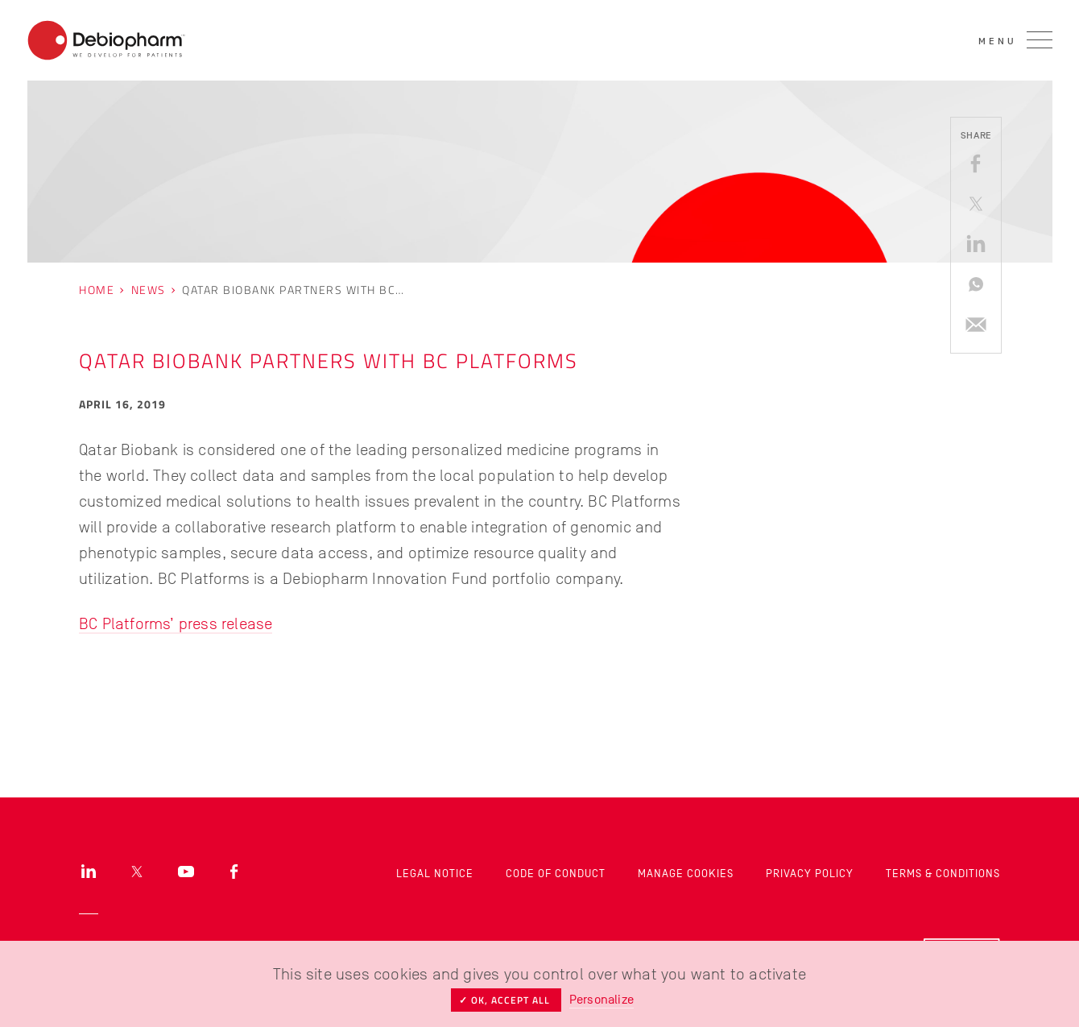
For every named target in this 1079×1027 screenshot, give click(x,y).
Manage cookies (686, 874)
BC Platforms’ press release (175, 623)
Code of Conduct (556, 874)
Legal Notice (434, 874)
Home (96, 289)
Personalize (601, 999)
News (148, 289)
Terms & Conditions (943, 874)
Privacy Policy (810, 874)
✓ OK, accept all (506, 1000)
